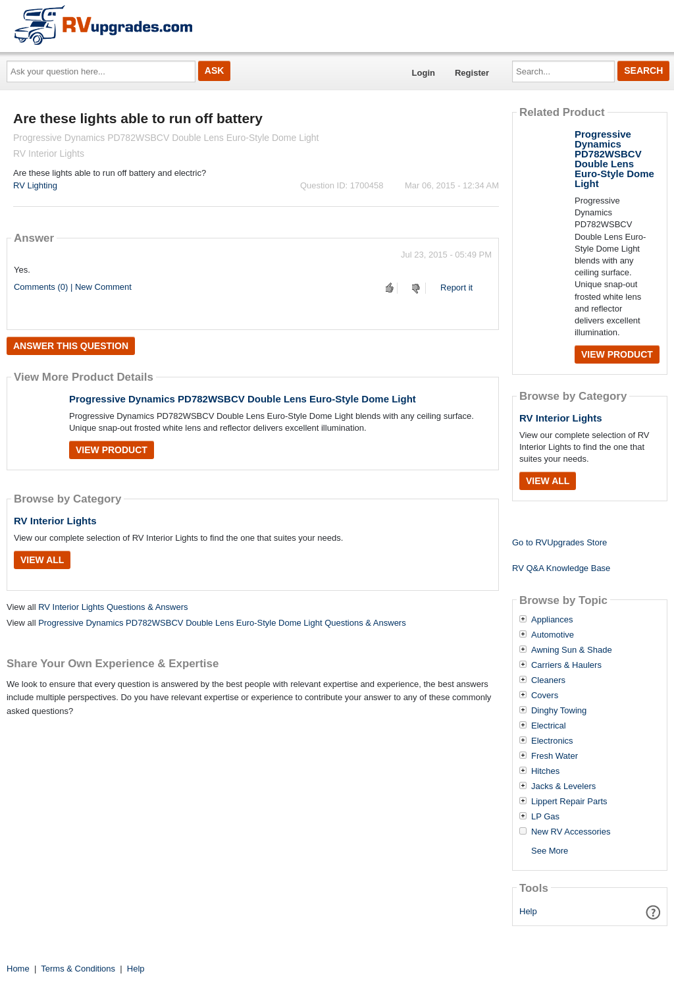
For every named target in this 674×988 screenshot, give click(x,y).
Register (472, 73)
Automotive (552, 635)
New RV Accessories (570, 832)
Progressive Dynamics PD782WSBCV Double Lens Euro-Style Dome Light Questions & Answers (222, 623)
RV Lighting (35, 185)
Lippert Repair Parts (569, 801)
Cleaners (548, 680)
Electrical (548, 725)
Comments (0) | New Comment (73, 287)
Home (18, 969)
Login (423, 73)
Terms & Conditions (78, 969)
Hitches (545, 771)
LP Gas (545, 816)
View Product (111, 450)
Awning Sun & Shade (571, 650)
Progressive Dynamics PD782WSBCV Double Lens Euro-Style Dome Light (242, 398)
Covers (544, 695)
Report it (456, 287)
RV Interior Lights (55, 520)
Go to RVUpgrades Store (559, 542)
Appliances (552, 619)
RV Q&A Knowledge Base (561, 568)
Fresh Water (554, 756)
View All (42, 560)
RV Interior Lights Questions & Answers (113, 607)
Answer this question (70, 346)
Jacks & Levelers (563, 786)
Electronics (552, 741)
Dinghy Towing (558, 710)
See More (549, 851)
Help (528, 911)
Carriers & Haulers (566, 665)
